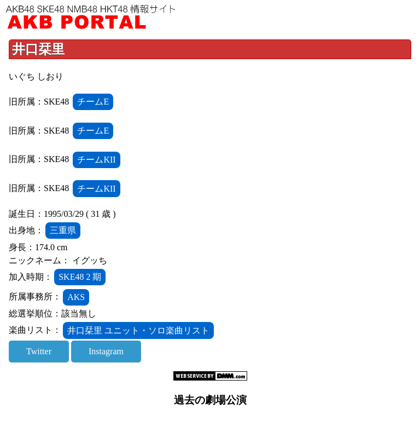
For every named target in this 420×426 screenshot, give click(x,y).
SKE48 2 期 (80, 276)
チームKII (96, 159)
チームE (93, 101)
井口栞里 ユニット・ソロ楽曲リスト (138, 330)
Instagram (106, 351)
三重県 (63, 230)
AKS (76, 297)
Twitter (38, 351)
